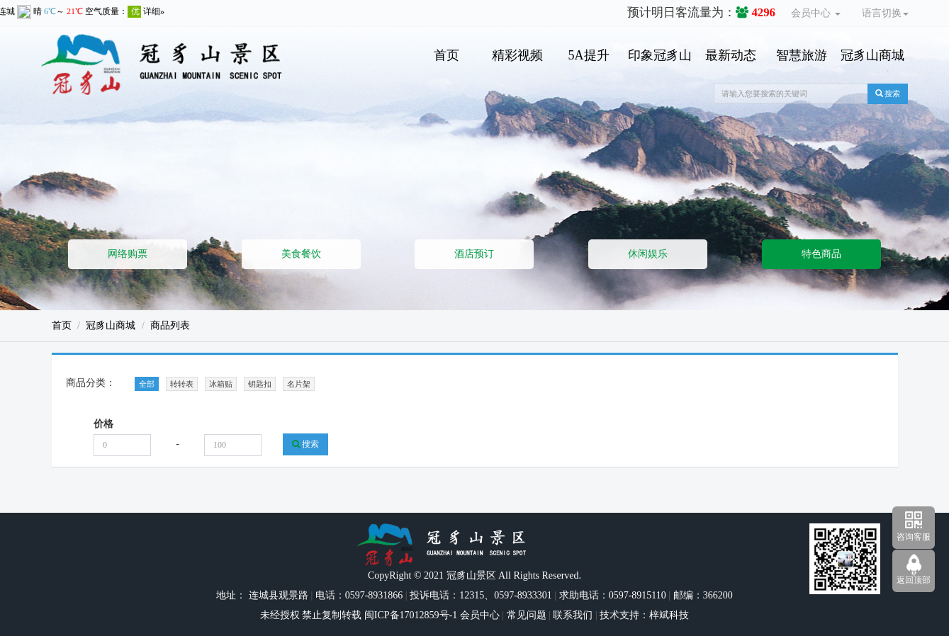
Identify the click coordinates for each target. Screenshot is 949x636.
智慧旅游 (801, 55)
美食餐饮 (301, 254)
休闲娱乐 (648, 254)
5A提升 (589, 55)
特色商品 (821, 254)
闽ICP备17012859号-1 (409, 615)
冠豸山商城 (872, 55)
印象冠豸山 (660, 55)
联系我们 (573, 615)
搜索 (888, 93)
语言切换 (885, 13)
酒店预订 (474, 254)
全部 (147, 384)
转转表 (181, 384)
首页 (446, 55)
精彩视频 (517, 55)
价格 (103, 424)
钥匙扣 (259, 384)
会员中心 (816, 13)
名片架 (298, 384)
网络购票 (127, 254)
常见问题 (526, 615)
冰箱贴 (220, 384)
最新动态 (730, 55)
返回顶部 (914, 580)
